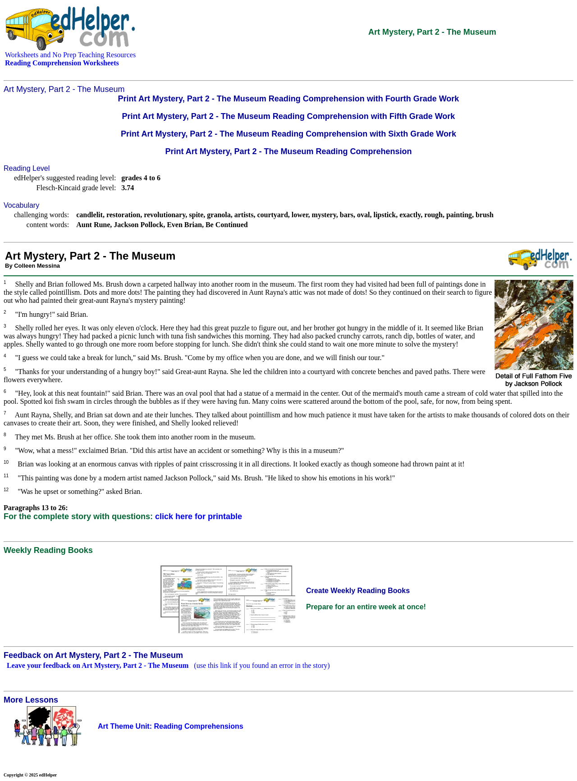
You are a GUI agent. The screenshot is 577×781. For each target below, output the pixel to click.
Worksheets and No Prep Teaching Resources (70, 55)
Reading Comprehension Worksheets (62, 63)
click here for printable (198, 516)
